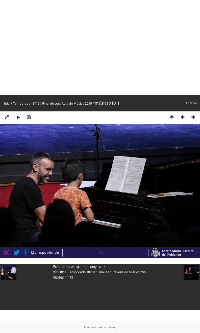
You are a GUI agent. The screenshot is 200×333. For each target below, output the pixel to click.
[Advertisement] (47, 47)
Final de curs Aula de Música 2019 (67, 103)
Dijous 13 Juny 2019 (90, 266)
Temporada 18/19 (26, 103)
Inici (7, 103)
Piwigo (112, 327)
